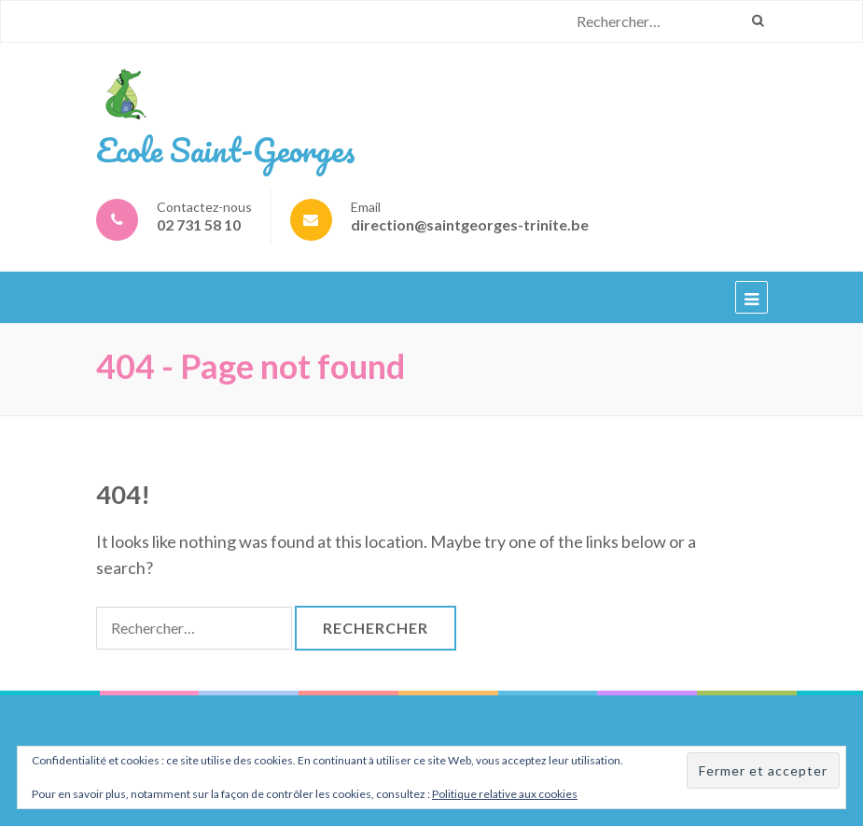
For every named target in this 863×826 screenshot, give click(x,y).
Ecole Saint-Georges (225, 149)
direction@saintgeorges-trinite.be (470, 224)
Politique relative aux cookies (505, 794)
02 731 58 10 (199, 224)
